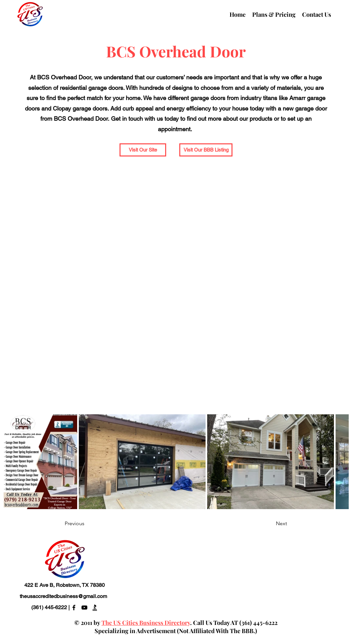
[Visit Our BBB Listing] (205, 149)
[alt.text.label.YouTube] (84, 607)
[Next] (270, 523)
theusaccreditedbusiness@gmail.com (63, 596)
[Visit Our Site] (143, 149)
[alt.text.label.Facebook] (73, 607)
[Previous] (86, 523)
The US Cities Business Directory (145, 623)
